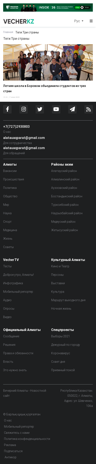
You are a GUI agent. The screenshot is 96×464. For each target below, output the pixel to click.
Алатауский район (64, 171)
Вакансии (10, 171)
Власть (8, 362)
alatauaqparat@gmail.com (24, 138)
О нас (7, 132)
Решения (9, 345)
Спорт (7, 222)
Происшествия (13, 179)
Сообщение (11, 336)
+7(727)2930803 (16, 126)
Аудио (7, 300)
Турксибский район (65, 205)
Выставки (58, 283)
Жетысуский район (64, 230)
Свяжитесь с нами (16, 433)
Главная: (8, 32)
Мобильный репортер (18, 292)
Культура (57, 292)
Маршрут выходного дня (68, 300)
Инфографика (13, 283)
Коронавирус (60, 353)
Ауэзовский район (64, 188)
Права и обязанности (18, 353)
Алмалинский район (65, 179)
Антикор (10, 457)
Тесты (7, 266)
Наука (7, 213)
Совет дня (58, 362)
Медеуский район (63, 222)
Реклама (10, 445)
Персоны (57, 275)
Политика (10, 188)
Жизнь (7, 238)
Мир (6, 205)
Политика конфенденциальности (27, 439)
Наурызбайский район (67, 213)
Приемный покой (63, 370)
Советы (8, 247)
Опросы (8, 308)
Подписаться (13, 451)
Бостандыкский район (66, 196)
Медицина (10, 230)
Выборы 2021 (60, 336)
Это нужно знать (15, 370)
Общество (10, 196)
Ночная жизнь (61, 308)
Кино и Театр (60, 266)
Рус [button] (77, 21)
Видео (7, 317)
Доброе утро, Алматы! (18, 275)
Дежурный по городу (65, 345)
